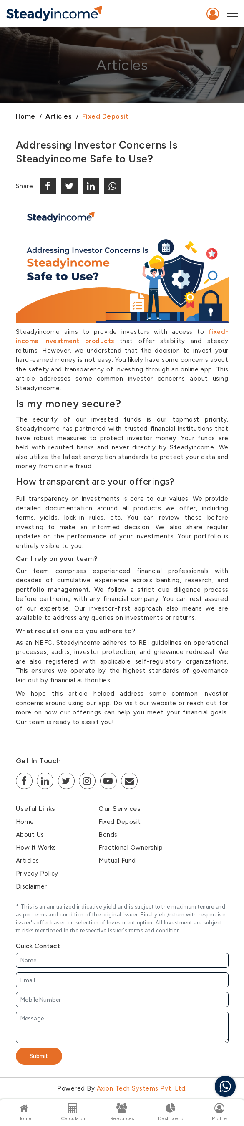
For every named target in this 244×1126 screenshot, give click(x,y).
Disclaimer (31, 886)
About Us (30, 834)
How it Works (36, 847)
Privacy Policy (37, 873)
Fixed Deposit (105, 116)
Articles (58, 116)
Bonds (108, 834)
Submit (39, 1056)
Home (25, 116)
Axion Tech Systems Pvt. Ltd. (142, 1088)
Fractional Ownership (130, 847)
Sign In (212, 14)
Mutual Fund (117, 860)
